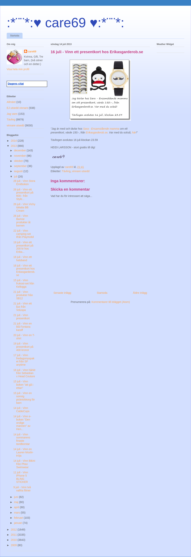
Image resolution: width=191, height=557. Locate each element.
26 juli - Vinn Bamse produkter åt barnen (22, 220)
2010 (14, 539)
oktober (19, 160)
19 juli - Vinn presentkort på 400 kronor (23, 347)
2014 (14, 140)
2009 (14, 545)
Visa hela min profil (18, 69)
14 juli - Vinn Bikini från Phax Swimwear (24, 464)
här (134, 132)
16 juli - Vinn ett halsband (22, 258)
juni (16, 496)
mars (17, 512)
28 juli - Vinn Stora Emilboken (24, 182)
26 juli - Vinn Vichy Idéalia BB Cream (24, 207)
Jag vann (12, 113)
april (17, 507)
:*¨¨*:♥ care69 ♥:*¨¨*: (65, 22)
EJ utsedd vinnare (17, 107)
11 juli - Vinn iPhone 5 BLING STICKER (20, 477)
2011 (14, 534)
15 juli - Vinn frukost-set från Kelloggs (23, 283)
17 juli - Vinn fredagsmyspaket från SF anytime (23, 360)
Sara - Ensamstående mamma (101, 128)
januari (18, 522)
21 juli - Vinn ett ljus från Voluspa (22, 306)
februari (19, 517)
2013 (14, 145)
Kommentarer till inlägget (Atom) (110, 301)
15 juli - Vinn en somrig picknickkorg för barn (24, 398)
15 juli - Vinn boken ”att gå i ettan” (23, 384)
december (20, 150)
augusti (18, 171)
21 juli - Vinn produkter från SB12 (23, 295)
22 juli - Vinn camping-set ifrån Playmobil (23, 234)
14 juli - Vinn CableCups (21, 409)
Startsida (14, 35)
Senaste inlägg (62, 292)
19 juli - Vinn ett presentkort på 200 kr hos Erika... (23, 247)
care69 (32, 51)
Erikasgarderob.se (97, 132)
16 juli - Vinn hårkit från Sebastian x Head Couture (24, 373)
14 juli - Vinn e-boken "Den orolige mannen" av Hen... (22, 423)
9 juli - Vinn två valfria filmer (22, 489)
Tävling (66, 171)
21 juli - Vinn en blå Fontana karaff (22, 326)
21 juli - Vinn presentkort (21, 317)
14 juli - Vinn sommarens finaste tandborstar (21, 439)
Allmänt (11, 102)
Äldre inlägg (140, 292)
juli (16, 176)
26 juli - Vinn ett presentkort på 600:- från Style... (23, 194)
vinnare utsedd (81, 171)
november (20, 155)
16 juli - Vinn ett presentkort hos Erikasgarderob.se (24, 270)
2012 (14, 529)
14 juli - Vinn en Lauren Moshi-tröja (23, 452)
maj (16, 502)
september (20, 166)
